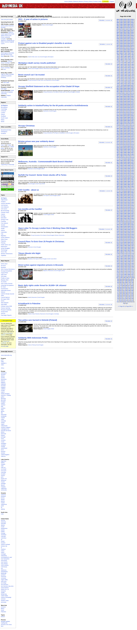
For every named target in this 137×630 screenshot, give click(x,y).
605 (121, 115)
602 (132, 115)
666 (118, 96)
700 (121, 85)
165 (121, 257)
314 (125, 208)
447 (132, 165)
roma (2, 438)
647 (132, 101)
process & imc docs (6, 624)
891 (118, 24)
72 (132, 284)
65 (118, 287)
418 (128, 175)
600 (121, 117)
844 (125, 38)
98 (127, 277)
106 (118, 276)
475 (121, 157)
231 (118, 236)
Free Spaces (56, 92)
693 (128, 87)
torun (2, 449)
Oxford (3, 114)
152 (132, 260)
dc (1, 539)
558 (128, 130)
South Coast (52, 68)
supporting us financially (7, 164)
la (1, 547)
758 (128, 66)
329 (125, 204)
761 (118, 66)
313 (128, 208)
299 (125, 213)
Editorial (75, 1)
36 (132, 293)
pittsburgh (3, 573)
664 (125, 96)
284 (125, 218)
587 (132, 120)
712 (132, 80)
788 (128, 56)
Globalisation (62, 132)
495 (121, 151)
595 (121, 119)
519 (125, 143)
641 (118, 104)
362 (132, 192)
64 (121, 287)
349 (125, 197)
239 (125, 233)
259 (125, 226)
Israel (2, 610)
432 (132, 170)
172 (132, 253)
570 (121, 127)
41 (118, 293)
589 (125, 120)
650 (121, 101)
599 (125, 117)
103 (128, 276)
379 (125, 188)
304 (125, 212)
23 (118, 298)
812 (132, 48)
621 (118, 111)
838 (128, 40)
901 (118, 21)
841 (118, 40)
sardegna (3, 443)
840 (121, 40)
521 (118, 143)
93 (123, 279)
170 (121, 255)
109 (125, 274)
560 (121, 130)
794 (125, 55)
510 (121, 146)
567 (132, 127)
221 (118, 239)
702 (132, 83)
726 (118, 77)
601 (118, 117)
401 (118, 181)
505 (121, 148)
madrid (3, 417)
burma (2, 498)
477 (132, 156)
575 (121, 125)
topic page (6, 82)
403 (128, 180)
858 (128, 34)
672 (132, 93)
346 (118, 199)
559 (125, 130)
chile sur (3, 467)
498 (128, 149)
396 (118, 183)
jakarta (3, 501)
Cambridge (56, 313)
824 (125, 45)
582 (132, 122)
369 (125, 191)
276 (118, 221)
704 (125, 83)
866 (118, 32)
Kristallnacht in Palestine (29, 303)
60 (132, 287)
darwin (3, 499)
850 (121, 37)
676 (118, 93)
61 (129, 287)
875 (121, 29)
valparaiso (4, 488)
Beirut (2, 608)
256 (118, 228)
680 (121, 91)
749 (125, 69)
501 (118, 149)
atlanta (3, 525)
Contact (95, 1)
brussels (3, 385)
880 (121, 27)
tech (2, 626)
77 (118, 284)
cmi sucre (3, 470)
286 (118, 218)
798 (128, 53)
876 (118, 29)
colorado (3, 536)
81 (123, 282)
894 (125, 22)
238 (128, 233)
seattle (3, 592)
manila (3, 502)
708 (128, 82)
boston (3, 530)
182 (132, 250)
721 (118, 79)
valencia (3, 456)
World (57, 68)
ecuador (3, 474)
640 (121, 104)
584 (125, 122)
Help (100, 1)
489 (125, 152)
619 (125, 111)
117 (132, 271)
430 (121, 172)
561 (118, 130)
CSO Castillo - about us (28, 190)
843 (128, 38)
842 (132, 38)
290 (121, 217)
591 (118, 120)
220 (121, 239)
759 (125, 66)
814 (125, 48)
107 (132, 274)
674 (125, 93)
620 (121, 111)
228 (128, 236)
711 (118, 82)
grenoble (3, 400)
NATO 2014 (4, 263)
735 (121, 74)
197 (132, 245)
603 (128, 115)
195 (121, 247)
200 (121, 245)
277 (132, 220)
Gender (3, 225)
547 (132, 133)
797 (132, 53)
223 (128, 237)
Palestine (37, 313)
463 (128, 160)
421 (118, 175)
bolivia (2, 462)
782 (132, 58)
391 (118, 184)
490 (121, 152)
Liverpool (3, 110)
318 (128, 207)
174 (125, 253)
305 (121, 212)
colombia (3, 472)
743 (128, 71)
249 (125, 229)
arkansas (3, 522)
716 (118, 80)
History (43, 24)
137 (132, 265)
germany (3, 398)
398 (128, 181)
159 (125, 258)
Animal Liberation (5, 203)
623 (128, 109)
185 (121, 250)
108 (128, 274)
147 (132, 261)
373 (128, 189)
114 (125, 273)
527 (132, 140)
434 (125, 170)
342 (132, 199)
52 (121, 290)
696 (118, 87)
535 (121, 138)
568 (128, 127)
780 (121, 59)
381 (118, 188)
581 (118, 123)
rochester (3, 578)
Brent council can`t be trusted (31, 75)
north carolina (4, 565)
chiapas (3, 464)
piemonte (3, 433)
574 (125, 125)
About (90, 1)
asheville (3, 523)
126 (118, 269)
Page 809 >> (129, 306)
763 (128, 64)
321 (118, 207)
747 (132, 69)
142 (132, 263)
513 (128, 144)
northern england (5, 427)
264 (125, 224)
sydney (3, 509)
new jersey (4, 560)
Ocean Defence (5, 237)
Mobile (70, 1)
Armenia (3, 607)
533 (128, 138)
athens (3, 376)
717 (132, 79)
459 (125, 162)
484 (125, 154)
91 (129, 279)
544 (125, 135)
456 (118, 164)
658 (128, 98)
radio (2, 361)
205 (121, 244)
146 (118, 263)
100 (121, 277)
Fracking (3, 221)
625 (121, 109)
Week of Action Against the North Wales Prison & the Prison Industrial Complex (7, 35)
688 (128, 88)
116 (118, 273)
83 (118, 282)
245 (121, 231)
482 (132, 154)
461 (118, 162)
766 (118, 64)
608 (128, 114)
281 (118, 220)
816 (118, 48)
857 (132, 34)
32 (126, 295)
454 (125, 164)
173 (128, 253)
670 (121, 95)
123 (128, 269)
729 (125, 75)
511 (118, 146)
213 (128, 241)
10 (120, 301)
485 (121, 154)
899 (125, 21)
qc (1, 507)
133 (128, 266)
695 (121, 87)
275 (121, 221)
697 (132, 85)
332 (132, 202)
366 (118, 192)
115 (121, 273)
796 (118, 55)
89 (118, 281)
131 (118, 268)
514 (125, 144)
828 (128, 43)
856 (118, 35)
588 (128, 120)
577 (132, 123)
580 (121, 123)
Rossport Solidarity (6, 310)
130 (121, 268)
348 (128, 197)
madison (3, 549)
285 (121, 218)
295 (121, 215)
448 (128, 165)
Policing (33, 344)
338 (128, 200)
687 (132, 88)
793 (128, 55)
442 (132, 167)
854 (125, 35)
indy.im (3, 145)
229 (125, 236)
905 (121, 19)
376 (118, 189)
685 (121, 90)
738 (128, 72)
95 (118, 279)
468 (128, 159)
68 (126, 285)
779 (125, 59)
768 (128, 63)
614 (125, 112)
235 (121, 234)
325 (121, 205)
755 (121, 67)
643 (128, 103)
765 (121, 64)
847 (132, 37)
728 (128, 75)
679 (125, 91)
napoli (2, 424)
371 (118, 191)
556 (118, 132)
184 (125, 250)
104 (125, 276)
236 (118, 234)
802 (132, 51)
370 (121, 191)
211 (118, 242)
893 (128, 22)
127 (132, 268)
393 (128, 183)
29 (118, 297)
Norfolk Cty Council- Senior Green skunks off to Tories (42, 175)
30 (132, 295)
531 (118, 140)
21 (123, 298)
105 (121, 276)
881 (118, 27)
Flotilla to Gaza (31, 313)
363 (128, 192)
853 (128, 35)
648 (128, 101)
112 (132, 273)
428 (128, 172)
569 (125, 127)
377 (132, 188)
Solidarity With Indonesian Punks (33, 338)
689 (125, 88)
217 (132, 239)
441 (118, 168)
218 (128, 239)
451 (118, 165)
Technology (4, 250)
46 (121, 292)
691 (118, 88)
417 (132, 175)
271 (118, 223)
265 (121, 224)
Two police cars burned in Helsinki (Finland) (37, 320)
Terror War (4, 252)
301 (118, 213)
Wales (2, 119)
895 (121, 22)
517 (132, 143)
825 (121, 45)
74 (126, 284)
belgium (3, 382)
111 (118, 274)
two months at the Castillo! (30, 209)
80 (126, 282)
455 (121, 164)
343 (128, 199)
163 (128, 257)
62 (126, 287)
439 (125, 168)
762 (132, 64)
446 (118, 167)
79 (129, 282)
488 (128, 152)
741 (118, 72)
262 (132, 224)
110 (121, 274)
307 (132, 210)
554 (125, 132)
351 (118, 197)
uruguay (3, 486)
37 (129, 293)
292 (132, 215)
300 (121, 213)
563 (128, 128)
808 (128, 50)
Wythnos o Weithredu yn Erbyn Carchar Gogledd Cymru (7, 42)
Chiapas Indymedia (6, 96)
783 (128, 58)
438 (128, 168)
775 (121, 61)
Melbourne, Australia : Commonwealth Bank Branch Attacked (45, 162)
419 (125, 175)
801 (118, 53)
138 (128, 265)
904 (125, 19)
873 (128, 29)
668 (128, 95)
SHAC (2, 301)
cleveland (3, 534)
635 (121, 106)
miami (2, 552)
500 (121, 149)
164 (125, 257)
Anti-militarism (5, 207)
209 (125, 242)
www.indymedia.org (6, 355)
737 (132, 72)
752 (132, 67)
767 (132, 63)
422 (132, 173)
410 (121, 178)
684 (125, 90)
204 (125, 244)
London (3, 112)
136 (118, 266)
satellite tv (3, 363)
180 (121, 252)
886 (118, 26)
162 (132, 257)
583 (128, 122)
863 (128, 32)
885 (121, 26)
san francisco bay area (7, 586)
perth (2, 506)
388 (128, 184)
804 (125, 51)
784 (125, 58)
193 (128, 247)
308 (128, 210)
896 (118, 22)
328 (128, 204)
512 (132, 144)
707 (132, 82)
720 (121, 79)
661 (118, 98)
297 (132, 213)
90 (132, 279)
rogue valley (4, 579)
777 (132, 59)
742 (132, 71)
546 (118, 135)
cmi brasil (3, 469)
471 (118, 159)
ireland (3, 403)
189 (125, 249)
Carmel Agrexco (5, 297)
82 (121, 282)
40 (121, 293)
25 (129, 297)
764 (125, 64)
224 (125, 237)
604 (125, 115)
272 (132, 221)
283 (128, 218)
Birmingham (50, 56)
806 (118, 51)
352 (132, 196)
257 (132, 226)
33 (123, 295)
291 (118, 217)
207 (132, 242)
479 (125, 156)
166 (118, 257)
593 (128, 119)
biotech (3, 616)
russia (2, 442)
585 (121, 122)
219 (125, 239)
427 (132, 172)
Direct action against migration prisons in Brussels (40, 265)
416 (118, 176)
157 (132, 258)
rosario (3, 482)
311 (118, 210)
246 (118, 231)
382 (132, 186)
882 (132, 26)
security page (4, 346)
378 (128, 188)
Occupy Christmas (26, 126)
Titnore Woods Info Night (29, 253)
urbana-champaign (6, 597)
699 (125, 85)
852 (132, 35)
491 (118, 152)
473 (128, 157)
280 (121, 220)
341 (118, 200)
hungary (3, 401)
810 (121, 50)
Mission (81, 1)
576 (118, 125)
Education (30, 258)
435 (121, 170)
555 (121, 132)
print (2, 360)
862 (132, 32)
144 (125, 263)
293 (128, 215)
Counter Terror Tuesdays (6, 62)
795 (121, 55)
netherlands (4, 425)
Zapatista (3, 255)
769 (125, 63)
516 (118, 144)
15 (123, 300)
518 (128, 143)
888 (128, 24)
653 (128, 99)
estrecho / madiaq (6, 395)
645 (121, 103)
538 (128, 136)
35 (118, 295)
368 (128, 191)
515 (121, 144)
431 (118, 172)
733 (128, 74)
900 (121, 21)
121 (118, 271)
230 (121, 236)
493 (128, 151)
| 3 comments (104, 142)
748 (128, 69)
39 (123, 293)
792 (132, 55)
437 (132, 168)
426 (118, 173)
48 (132, 290)
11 (117, 301)
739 (125, 72)
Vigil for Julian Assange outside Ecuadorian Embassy (7, 75)
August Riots (4, 272)
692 (132, 87)
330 (121, 204)
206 (118, 244)
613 (128, 112)
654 (125, 99)
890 (121, 24)
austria (3, 377)
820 (121, 46)
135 (121, 266)
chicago (3, 533)
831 (118, 43)
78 (132, 282)
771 (118, 63)
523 (128, 141)
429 (125, 172)
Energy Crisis (4, 219)
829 (125, 43)
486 (118, 154)
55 (129, 289)
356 (118, 196)
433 (128, 170)
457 (132, 162)
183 (128, 250)
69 (123, 285)
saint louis (3, 581)
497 (132, 149)
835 (121, 42)
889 (125, 24)
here (4, 69)
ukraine (3, 453)
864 (125, 32)
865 (121, 32)
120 (121, 271)
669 (125, 95)
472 (132, 157)
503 (128, 148)
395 (121, 183)
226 (118, 237)
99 (124, 277)
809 (125, 50)
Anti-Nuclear (4, 205)
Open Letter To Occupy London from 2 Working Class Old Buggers (47, 228)
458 (128, 162)
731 (118, 75)
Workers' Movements (44, 68)
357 (132, 194)
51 (123, 290)
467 (132, 159)
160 (121, 258)
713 (128, 80)
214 (125, 241)
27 (123, 297)
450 (121, 165)
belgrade (3, 384)
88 (121, 281)
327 (132, 204)
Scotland (3, 133)
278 (128, 220)
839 (125, 40)
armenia (3, 374)
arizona (3, 520)
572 (132, 125)
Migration (45, 270)
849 (125, 37)
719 (125, 79)
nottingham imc (5, 429)
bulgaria (3, 387)
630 (121, 107)
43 (129, 292)
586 (118, 122)
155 (121, 260)
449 (125, 165)
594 (125, 119)
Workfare (3, 267)
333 (128, 202)
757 (132, 66)
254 (125, 228)
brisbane (3, 496)
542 (132, 135)
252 (132, 228)
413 (128, 176)
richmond (3, 576)
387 (132, 184)
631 (118, 107)
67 (129, 285)
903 (128, 19)
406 (118, 180)
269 (125, 223)
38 (126, 293)
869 (125, 31)
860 (121, 34)
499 (125, 149)
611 (118, 114)
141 (118, 265)
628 (128, 107)
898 (128, 21)
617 (132, 111)
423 (128, 173)
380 (121, 188)
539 (125, 136)
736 (118, 74)
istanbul (3, 405)
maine (2, 550)
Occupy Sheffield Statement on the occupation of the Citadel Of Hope (48, 86)
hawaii (2, 541)
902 (132, 19)
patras (2, 432)
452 (132, 164)
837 (132, 40)
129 (125, 268)
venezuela (4, 490)
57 (123, 289)
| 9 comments (104, 229)
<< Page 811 (121, 306)
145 (121, 263)
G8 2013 (3, 265)
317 (132, 207)
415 (121, 176)
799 (125, 53)
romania (3, 440)
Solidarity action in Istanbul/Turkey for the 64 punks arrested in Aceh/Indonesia (53, 105)
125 (121, 269)
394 (125, 183)
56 (126, 289)
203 (128, 244)
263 (128, 224)
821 (118, 46)
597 (132, 117)
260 (121, 226)
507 (132, 146)
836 (118, 42)
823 (128, 45)
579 (125, 123)
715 (121, 80)
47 (118, 292)
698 (128, 85)
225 (121, 237)
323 (128, 205)
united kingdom (5, 454)
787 (132, 56)
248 (128, 229)
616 (118, 112)
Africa (2, 368)
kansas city (4, 546)
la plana (3, 408)
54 (132, 289)
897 (132, 21)
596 (118, 119)
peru (2, 477)
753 (128, 67)
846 (118, 38)
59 (118, 289)
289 (125, 217)
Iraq (2, 234)
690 (121, 88)
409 (125, 178)
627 (132, 107)
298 (128, 213)
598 (128, 117)
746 (118, 71)
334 (125, 202)
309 (125, 210)
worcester (3, 602)
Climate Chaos (5, 212)
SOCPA (3, 313)
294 (125, 215)
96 (133, 277)
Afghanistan (4, 200)
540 (121, 136)
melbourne (4, 504)
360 (121, 194)
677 (132, 91)
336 (118, 202)
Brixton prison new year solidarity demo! (36, 141)
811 (118, 50)
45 (123, 292)
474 (125, 157)
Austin (2, 526)
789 (125, 56)
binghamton (4, 528)
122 (132, 269)
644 (125, 103)
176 (118, 253)
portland (3, 575)
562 (132, 128)
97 (130, 277)
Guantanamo (4, 288)
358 (128, 194)
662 (132, 96)
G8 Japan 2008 (5, 299)
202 (132, 244)
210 (121, 242)
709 (125, 82)
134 (125, 266)
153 (128, 260)
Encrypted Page (7, 320)
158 (128, 258)
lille (2, 413)
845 (121, 38)
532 (132, 138)
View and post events (7, 19)
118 (128, 271)
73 (129, 284)
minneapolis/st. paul (6, 557)
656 (118, 99)
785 (121, 58)
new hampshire (5, 559)
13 (129, 300)
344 (125, 199)
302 (132, 212)
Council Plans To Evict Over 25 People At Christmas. (41, 241)
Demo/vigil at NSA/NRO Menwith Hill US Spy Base (7, 54)
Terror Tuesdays (5, 67)
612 (132, 112)
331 (118, 204)
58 (121, 289)
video (2, 365)
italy (2, 406)
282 (132, 218)
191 (118, 249)
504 (125, 148)
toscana (3, 451)
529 (125, 140)
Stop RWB (4, 304)
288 (128, 217)
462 (132, 160)
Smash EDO (4, 311)
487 (132, 152)
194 (125, 247)
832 (132, 42)
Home (66, 1)
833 (128, 42)
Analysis (3, 201)
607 (132, 114)
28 (121, 297)
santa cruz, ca (5, 589)
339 (125, 200)
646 (118, 103)
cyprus (3, 392)
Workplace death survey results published (36, 63)
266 (118, 224)
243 (128, 231)
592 (132, 119)
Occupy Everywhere (32, 80)
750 (121, 69)
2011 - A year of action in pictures (33, 19)
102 (132, 276)
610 (121, 114)
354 (125, 196)
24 (132, 297)
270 (121, 223)
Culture (29, 344)
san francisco (4, 584)
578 (128, 123)
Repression (48, 80)
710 (121, 82)
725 (121, 77)
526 (118, 141)
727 (132, 75)
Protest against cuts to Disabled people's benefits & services (45, 43)
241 (118, 233)
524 (125, 141)
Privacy (86, 1)
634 (125, 106)
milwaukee (4, 555)
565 (121, 128)
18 (132, 298)
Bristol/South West (6, 130)
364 (125, 192)
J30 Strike (3, 276)
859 (125, 34)
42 (132, 292)
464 (125, 160)
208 (128, 242)
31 (129, 295)
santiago (3, 483)
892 (132, 22)
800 (121, 53)
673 (128, 93)
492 (132, 151)
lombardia (3, 416)
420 (121, 175)
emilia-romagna (5, 393)
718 (128, 79)
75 (123, 284)
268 (128, 223)
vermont (3, 599)
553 (128, 132)
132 (132, 266)
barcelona (3, 379)
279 (125, 220)
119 (125, 271)
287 (132, 217)
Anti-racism (4, 209)
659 (125, 98)
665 (121, 96)
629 (125, 107)
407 (132, 178)
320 (121, 207)
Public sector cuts (35, 56)
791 (118, 56)
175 (121, 253)
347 (132, 197)
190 (121, 249)
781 (118, 59)
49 (129, 290)
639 (125, 104)
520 (121, 143)
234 (125, 234)
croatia (3, 390)
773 (128, 61)
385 (121, 186)
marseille (3, 421)
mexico (3, 475)
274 (125, 221)
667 (132, 95)
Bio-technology (5, 210)
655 (121, 99)
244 (125, 231)
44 (126, 292)
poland (3, 435)
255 (121, 228)
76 (121, 284)
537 (132, 136)
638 (128, 104)
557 (132, 130)
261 (118, 226)
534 (125, 138)
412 (132, 176)
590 (121, 120)
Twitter (9, 145)
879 (125, 27)
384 (125, 186)
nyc (2, 568)
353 (128, 196)
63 (123, 287)
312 (132, 208)
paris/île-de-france (6, 430)
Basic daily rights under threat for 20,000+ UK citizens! (42, 285)
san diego (3, 583)
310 (121, 210)
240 (121, 233)
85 (129, 281)
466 (118, 160)
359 (125, 194)
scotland (3, 445)
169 (125, 255)
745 (121, 71)
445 (121, 167)
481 (118, 156)
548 (128, 133)
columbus (3, 538)
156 (118, 260)
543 (128, 135)
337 (132, 200)
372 (132, 189)
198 (128, 245)
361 (118, 194)
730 (121, 75)
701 (118, 85)
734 (125, 74)
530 (121, 140)
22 (121, 298)
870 (121, 31)
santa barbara (5, 587)
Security (106, 1)
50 (126, 290)
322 (132, 205)
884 (125, 26)
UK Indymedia (18, 5)
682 (132, 90)
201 (118, 245)
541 (118, 136)
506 (118, 148)
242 (132, 231)
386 (118, 186)
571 (118, 127)
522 (132, 141)
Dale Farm (4, 274)
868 (128, 31)
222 (132, 237)
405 (121, 180)
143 (128, 263)
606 (118, 115)
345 (121, 199)
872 (132, 29)
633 (128, 106)
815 (121, 48)
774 (125, 61)
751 (118, 69)
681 (118, 91)
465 (121, 160)
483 (128, 154)
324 (125, 205)
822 (132, 45)
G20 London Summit (6, 283)
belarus (3, 381)
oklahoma (3, 570)
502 (132, 148)
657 (132, 98)
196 (118, 247)
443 (128, 167)
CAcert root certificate (5, 342)
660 (121, 98)
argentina (3, 461)
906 (118, 19)
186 (118, 250)
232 (132, 234)
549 (125, 133)
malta (2, 419)
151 (118, 261)
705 (121, 83)
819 (125, 46)
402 (132, 180)
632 (132, 106)
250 (121, 229)
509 (125, 146)
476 (118, 157)
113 (128, 273)
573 (128, 125)
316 (118, 208)
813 (128, 48)
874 (125, 29)
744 (125, 71)
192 (132, 247)
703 (128, 83)
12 (132, 300)
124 (125, 269)
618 (128, 111)
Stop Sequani (4, 302)
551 (118, 133)
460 (121, 162)
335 (121, 202)
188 (128, 249)
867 (132, 31)
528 (128, 140)
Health (29, 56)
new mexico (4, 562)
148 (128, 261)
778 (128, 59)
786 (118, 58)
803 (128, 51)
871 (118, 31)
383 (128, 186)
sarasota (3, 591)
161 (118, 258)
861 (118, 34)
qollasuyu (3, 480)
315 (121, 208)
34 (121, 295)
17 (118, 300)
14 (126, 300)
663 (128, 96)
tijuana (3, 485)
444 (125, 167)
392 (132, 183)
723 (128, 77)
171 (118, 255)
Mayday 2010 (4, 280)
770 (121, 63)
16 (121, 300)
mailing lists (4, 623)
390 (121, 184)
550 (121, 133)
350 (121, 197)
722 (132, 77)
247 (132, 229)
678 (128, 91)
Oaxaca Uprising (5, 308)
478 (128, 156)
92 (126, 279)
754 (125, 67)
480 (121, 156)
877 (132, 27)
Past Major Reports (6, 315)
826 (118, 45)
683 (128, 90)
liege (2, 409)
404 (125, 180)
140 (121, 265)
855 (121, 35)
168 (128, 255)
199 (125, 245)
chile (2, 466)
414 (125, 176)
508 (128, 146)
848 (128, 37)
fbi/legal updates (5, 621)
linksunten (4, 414)
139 (125, 265)
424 (125, 173)
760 (121, 66)
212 (132, 241)
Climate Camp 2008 (6, 306)
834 (125, 42)
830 (121, 43)
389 (125, 184)
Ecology (3, 216)
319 (125, 207)
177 (132, 252)
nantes (3, 422)
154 (125, 260)
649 (125, 101)
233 (128, 234)
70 (121, 285)
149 (125, 261)
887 (132, 24)
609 (125, 114)
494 (125, 151)
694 (125, 87)
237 (132, 233)
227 (132, 236)
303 (128, 212)
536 (118, 138)
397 (132, 181)
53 (118, 290)
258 (128, 226)
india (2, 514)
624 (125, 109)
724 (125, 77)
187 (132, 249)
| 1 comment (105, 44)
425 (121, 173)
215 (121, 241)
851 (118, 37)
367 (132, 191)
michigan (3, 554)
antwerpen (4, 373)
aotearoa (3, 494)
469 (125, 159)
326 (118, 205)
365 (121, 192)
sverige (3, 446)
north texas (4, 567)
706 (118, 83)
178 (128, 252)
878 (128, 27)
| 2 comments (104, 20)
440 (121, 168)
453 (128, 164)
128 (128, 268)
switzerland (4, 448)
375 (121, 189)
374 (125, 189)
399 (125, 181)
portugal (3, 437)
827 (132, 43)
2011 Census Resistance (8, 269)
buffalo (3, 531)
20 (126, 298)
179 (125, 252)
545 (121, 135)
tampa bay (4, 594)
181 (118, 252)
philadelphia (4, 571)
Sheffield (78, 92)
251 (118, 229)
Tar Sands (4, 281)
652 (132, 99)
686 (118, 90)
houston (3, 543)
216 (118, 241)
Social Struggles (49, 24)
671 (118, 95)
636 (118, 106)
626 (118, 109)
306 (118, 212)
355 (121, 196)
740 (121, 72)
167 (132, 255)
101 (117, 277)
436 (118, 170)
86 (126, 281)
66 (132, 285)
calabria (3, 389)
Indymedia (4, 232)
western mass (5, 600)
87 (123, 281)
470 (121, 159)
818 (128, 46)
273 (128, 221)
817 (132, 46)
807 (132, 50)
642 (132, 103)
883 (128, 26)
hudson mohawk (5, 544)
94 (121, 279)
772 (132, 61)
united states (4, 595)
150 (121, 261)
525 (121, 141)
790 (121, 56)
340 (121, 200)
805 (121, 51)
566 (118, 128)
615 (121, 112)
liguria (2, 411)
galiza (2, 397)
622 (132, 109)
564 (125, 128)
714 (125, 80)
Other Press (4, 239)
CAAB (11, 56)
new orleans (4, 563)
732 (132, 74)
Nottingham (4, 131)
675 (121, 93)
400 (121, 181)
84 (132, 281)
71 (118, 285)
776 (118, 61)
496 (118, 151)
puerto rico (4, 478)
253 (128, 228)
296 (118, 215)
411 (118, 178)
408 (128, 178)
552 (132, 132)
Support (112, 1)
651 (118, 101)
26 (126, 297)
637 (132, 104)
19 (129, 298)
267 (132, 223)
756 (118, 67)
